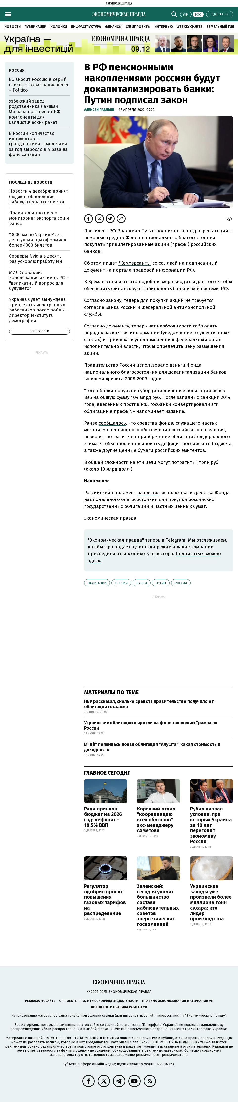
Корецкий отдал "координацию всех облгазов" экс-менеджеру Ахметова (156, 819)
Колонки (58, 27)
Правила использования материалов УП (177, 1001)
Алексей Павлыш (99, 110)
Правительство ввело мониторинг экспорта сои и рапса (39, 218)
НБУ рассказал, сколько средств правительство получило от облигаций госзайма (149, 704)
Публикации (35, 27)
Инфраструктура (86, 27)
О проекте (68, 1001)
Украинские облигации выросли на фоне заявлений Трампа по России (150, 725)
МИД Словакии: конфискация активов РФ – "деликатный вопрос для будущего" (39, 280)
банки (141, 583)
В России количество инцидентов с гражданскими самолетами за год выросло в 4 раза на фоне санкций (38, 144)
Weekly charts (190, 27)
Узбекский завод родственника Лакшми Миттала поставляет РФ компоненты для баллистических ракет (35, 111)
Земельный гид (220, 27)
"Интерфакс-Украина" (159, 1025)
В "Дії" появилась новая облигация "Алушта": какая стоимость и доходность (152, 747)
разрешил (148, 492)
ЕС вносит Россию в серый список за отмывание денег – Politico (39, 85)
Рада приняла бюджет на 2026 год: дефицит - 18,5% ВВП (103, 817)
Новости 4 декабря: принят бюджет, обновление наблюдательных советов (38, 197)
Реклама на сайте (40, 1001)
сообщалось (112, 423)
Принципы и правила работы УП (119, 1007)
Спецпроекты (138, 27)
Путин (161, 583)
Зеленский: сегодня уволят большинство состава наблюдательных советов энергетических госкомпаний (158, 905)
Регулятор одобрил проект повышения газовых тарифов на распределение (105, 899)
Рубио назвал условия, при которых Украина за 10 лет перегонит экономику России (211, 825)
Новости (12, 27)
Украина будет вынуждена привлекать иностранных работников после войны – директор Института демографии (38, 310)
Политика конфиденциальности (109, 1001)
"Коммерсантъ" (134, 263)
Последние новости (30, 182)
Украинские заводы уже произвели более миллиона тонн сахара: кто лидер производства (211, 902)
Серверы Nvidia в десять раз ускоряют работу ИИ (35, 258)
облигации (97, 583)
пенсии (121, 583)
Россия (181, 583)
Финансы (113, 27)
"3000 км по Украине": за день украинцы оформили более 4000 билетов (37, 240)
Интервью (163, 27)
